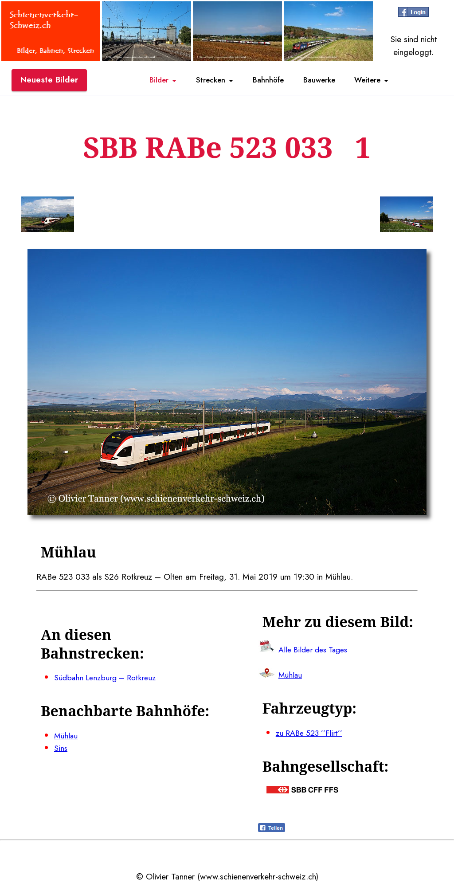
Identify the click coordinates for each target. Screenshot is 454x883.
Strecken (202, 81)
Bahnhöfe (267, 81)
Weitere (381, 81)
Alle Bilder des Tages (316, 649)
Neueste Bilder (49, 81)
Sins (61, 748)
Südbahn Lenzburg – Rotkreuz (108, 677)
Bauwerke (325, 81)
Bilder (144, 81)
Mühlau (66, 735)
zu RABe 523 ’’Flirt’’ (311, 732)
